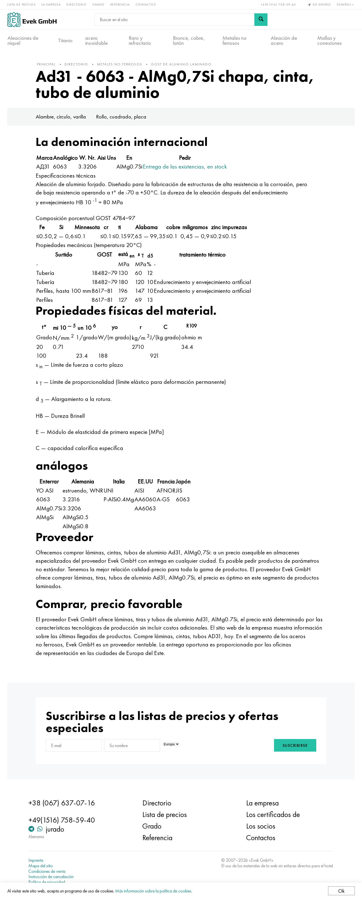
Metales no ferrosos (234, 40)
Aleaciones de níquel (23, 40)
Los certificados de (272, 814)
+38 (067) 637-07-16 (62, 802)
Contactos (146, 5)
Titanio (65, 40)
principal (47, 65)
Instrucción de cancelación (52, 876)
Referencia (120, 5)
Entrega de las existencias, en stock (186, 167)
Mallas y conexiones (329, 40)
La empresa (51, 5)
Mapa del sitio (41, 866)
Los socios (260, 826)
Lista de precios (22, 5)
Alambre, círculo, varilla (62, 117)
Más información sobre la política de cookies (153, 891)
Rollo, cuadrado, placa (122, 117)
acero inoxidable (96, 40)
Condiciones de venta (47, 871)
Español (345, 5)
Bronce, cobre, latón (189, 40)
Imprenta (36, 860)
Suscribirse (294, 746)
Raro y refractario (140, 40)
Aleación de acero (284, 40)
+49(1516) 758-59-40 (278, 5)
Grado (99, 5)
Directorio (77, 5)
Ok (341, 890)
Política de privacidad (47, 882)
